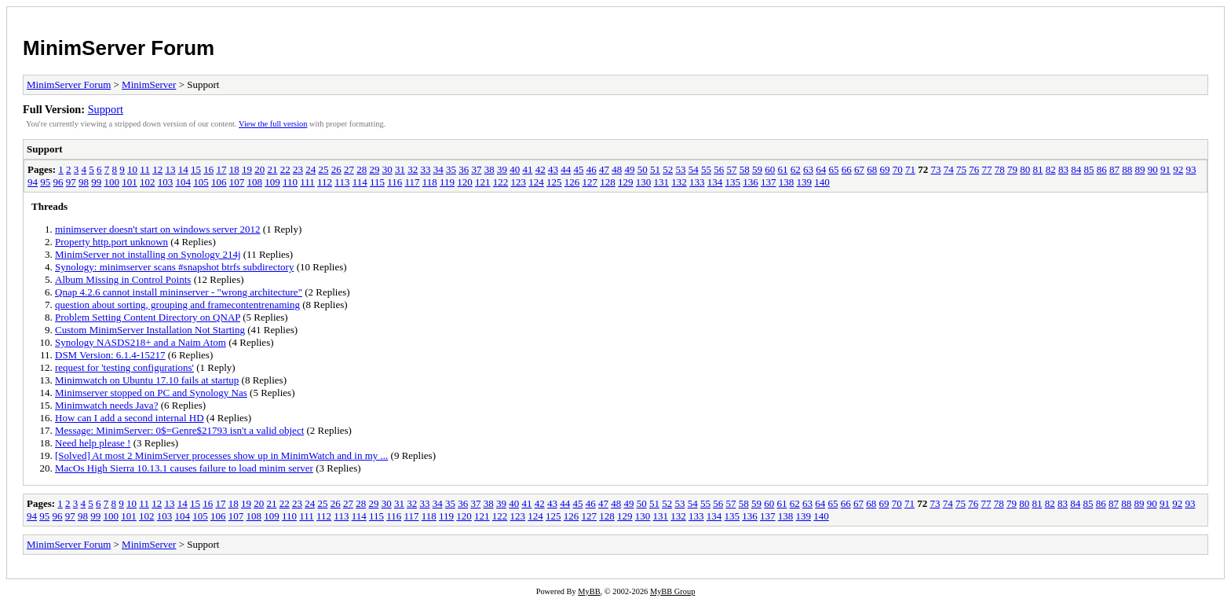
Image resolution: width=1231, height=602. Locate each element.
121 (483, 182)
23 (298, 169)
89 (1139, 169)
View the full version (273, 123)
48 (617, 169)
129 (626, 182)
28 (361, 169)
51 (655, 169)
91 (1165, 169)
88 (1127, 169)
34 (438, 169)
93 (1190, 169)
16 (208, 169)
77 (986, 169)
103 (166, 182)
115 (377, 182)
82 (1051, 169)
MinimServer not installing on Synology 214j (148, 254)
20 (259, 169)
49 (629, 169)
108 (255, 182)
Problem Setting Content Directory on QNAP (147, 317)
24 (310, 169)
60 (770, 169)
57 (731, 169)
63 (808, 169)
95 (45, 182)
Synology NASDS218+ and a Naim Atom (140, 342)
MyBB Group (672, 591)
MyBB (589, 591)
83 (1063, 169)
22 (285, 169)
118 (429, 182)
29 (374, 169)
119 (447, 182)
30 (387, 169)
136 (750, 182)
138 (786, 182)
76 (974, 169)
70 (898, 169)
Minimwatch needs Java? (106, 405)
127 (590, 182)
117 (411, 182)
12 (157, 169)
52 (668, 169)
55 (706, 169)
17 (221, 169)
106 (219, 182)
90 (1153, 169)
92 (1178, 169)
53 (680, 169)
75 (961, 169)
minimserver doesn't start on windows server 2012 (158, 229)
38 (489, 169)
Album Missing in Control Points (123, 279)
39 (502, 169)
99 (96, 182)
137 (768, 182)
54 (694, 169)
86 (1102, 169)
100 (112, 182)
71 (910, 169)
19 (247, 169)
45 (578, 169)
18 (234, 169)
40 (515, 169)
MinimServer (149, 84)
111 (307, 182)
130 (644, 182)
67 (859, 169)
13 (170, 169)
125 (554, 182)
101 (129, 182)
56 (719, 169)
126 (572, 182)
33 (425, 169)
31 (400, 169)
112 (324, 182)
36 (463, 169)
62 (796, 169)
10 (132, 169)
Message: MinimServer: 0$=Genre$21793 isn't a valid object (179, 430)
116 (394, 182)
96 (58, 182)
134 (715, 182)
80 (1025, 169)
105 (201, 182)
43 (553, 169)
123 (519, 182)
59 (757, 169)
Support (105, 109)
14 (183, 169)
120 (465, 182)
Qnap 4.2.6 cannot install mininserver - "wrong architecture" (178, 292)
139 (805, 182)
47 (604, 169)
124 (536, 182)
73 (935, 169)
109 (272, 182)
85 (1088, 169)
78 (1000, 169)
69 (884, 169)
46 (591, 169)
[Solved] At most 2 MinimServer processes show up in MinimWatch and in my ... (221, 455)
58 (745, 169)
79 (1012, 169)
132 (679, 182)
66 (847, 169)
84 (1076, 169)
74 (949, 169)
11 (145, 169)
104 (184, 182)
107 (237, 182)
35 (451, 169)
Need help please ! (92, 443)
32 (412, 169)
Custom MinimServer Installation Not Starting (150, 330)
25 (323, 169)
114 (359, 182)
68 (872, 169)
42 (540, 169)
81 (1037, 169)
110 (290, 182)
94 (32, 182)
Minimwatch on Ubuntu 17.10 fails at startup (147, 380)
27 (349, 169)
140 (822, 182)
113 (341, 182)
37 (476, 169)
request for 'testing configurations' (124, 367)
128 (608, 182)
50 (642, 169)
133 (697, 182)
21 (272, 169)
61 (782, 169)
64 (821, 169)
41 (527, 169)
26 (336, 169)
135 (733, 182)
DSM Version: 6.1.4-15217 (110, 355)
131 (662, 182)
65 (833, 169)
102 (147, 182)
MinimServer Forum (118, 48)
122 (501, 182)
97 (71, 182)
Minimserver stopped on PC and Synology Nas (151, 392)
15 (196, 169)
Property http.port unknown (111, 242)
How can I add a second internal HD (129, 418)
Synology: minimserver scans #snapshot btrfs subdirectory (174, 267)
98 (84, 182)
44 (566, 169)
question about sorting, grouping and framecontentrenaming (177, 304)
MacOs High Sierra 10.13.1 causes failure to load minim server (184, 468)
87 (1114, 169)
